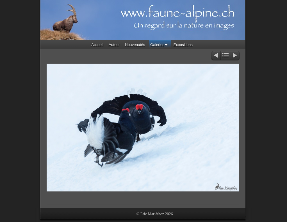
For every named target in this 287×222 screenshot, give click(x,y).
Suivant (235, 56)
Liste (225, 56)
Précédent (215, 56)
